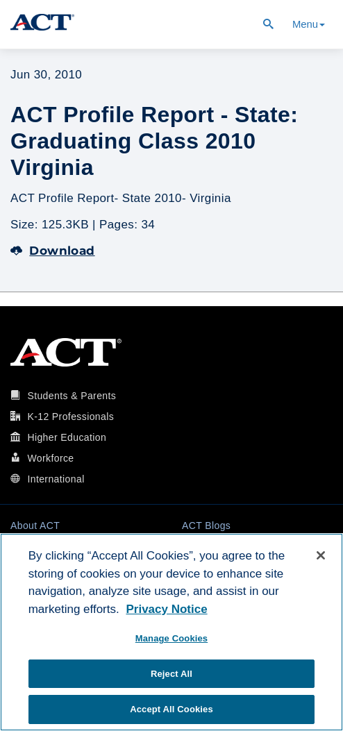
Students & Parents (71, 395)
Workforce (50, 458)
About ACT (35, 525)
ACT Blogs (206, 525)
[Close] (321, 555)
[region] (171, 632)
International (55, 479)
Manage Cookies (171, 638)
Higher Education (66, 437)
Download (52, 251)
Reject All (171, 674)
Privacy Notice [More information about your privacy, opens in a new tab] (166, 609)
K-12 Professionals (70, 416)
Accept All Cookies (171, 709)
